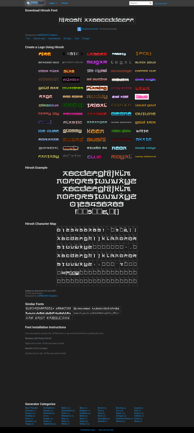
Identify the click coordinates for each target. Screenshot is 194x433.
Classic (48, 410)
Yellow (84, 424)
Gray (101, 413)
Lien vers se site (105, 430)
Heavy (138, 413)
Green (120, 413)
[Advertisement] (12, 47)
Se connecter (161, 3)
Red (65, 418)
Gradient (85, 413)
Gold (65, 413)
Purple (48, 418)
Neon (101, 416)
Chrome (30, 410)
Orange (121, 416)
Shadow (30, 421)
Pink (29, 418)
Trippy (29, 424)
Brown (102, 408)
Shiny (65, 421)
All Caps (67, 38)
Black (65, 408)
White (65, 424)
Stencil (120, 421)
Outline (139, 416)
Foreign (85, 38)
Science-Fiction (124, 418)
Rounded (104, 418)
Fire (101, 410)
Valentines (49, 424)
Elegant (85, 410)
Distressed (68, 410)
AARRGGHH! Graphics (47, 35)
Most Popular (31, 408)
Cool (77, 38)
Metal (84, 416)
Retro (83, 418)
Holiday (30, 416)
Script (138, 418)
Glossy (30, 413)
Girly (137, 410)
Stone (138, 421)
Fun (28, 38)
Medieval (67, 416)
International (54, 38)
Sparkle (102, 421)
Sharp (47, 421)
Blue (83, 408)
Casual (138, 408)
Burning (121, 408)
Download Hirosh (87, 29)
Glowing (48, 413)
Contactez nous (88, 430)
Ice (46, 416)
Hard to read (39, 38)
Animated (49, 408)
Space (84, 421)
